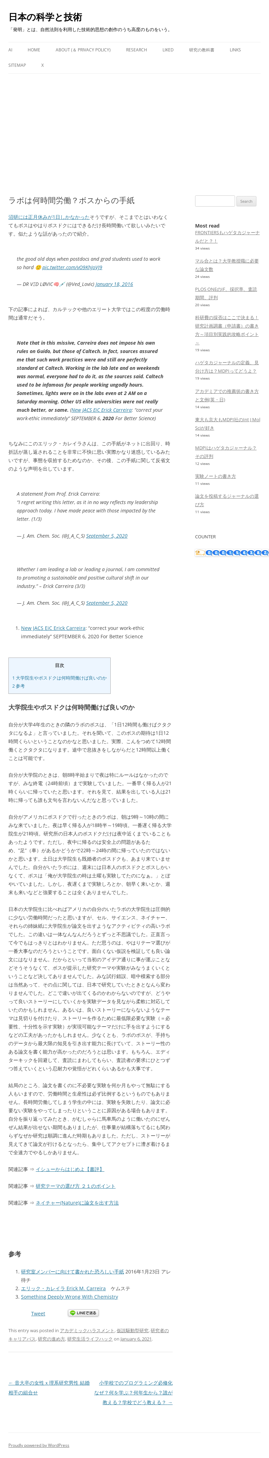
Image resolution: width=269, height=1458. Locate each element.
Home (34, 50)
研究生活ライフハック (90, 1339)
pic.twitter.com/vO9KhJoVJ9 (72, 267)
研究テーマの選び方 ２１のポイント (76, 1186)
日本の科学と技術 (45, 16)
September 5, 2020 (106, 535)
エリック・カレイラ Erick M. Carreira (63, 1288)
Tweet (38, 1313)
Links (235, 50)
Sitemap (17, 65)
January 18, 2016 (114, 284)
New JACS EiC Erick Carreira (101, 410)
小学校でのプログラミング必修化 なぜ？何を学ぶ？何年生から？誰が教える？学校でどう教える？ (136, 1392)
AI (10, 50)
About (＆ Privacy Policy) (83, 50)
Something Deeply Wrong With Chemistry (69, 1296)
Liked (168, 50)
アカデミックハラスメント (87, 1330)
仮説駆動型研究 (133, 1330)
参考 (18, 686)
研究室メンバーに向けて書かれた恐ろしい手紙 (72, 1271)
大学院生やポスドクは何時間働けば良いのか (59, 678)
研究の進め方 (51, 1339)
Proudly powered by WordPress (38, 1445)
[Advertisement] (134, 126)
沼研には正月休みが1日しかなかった (49, 217)
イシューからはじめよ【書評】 (70, 1169)
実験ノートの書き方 (215, 476)
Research (136, 50)
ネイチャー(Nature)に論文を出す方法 (77, 1202)
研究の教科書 (201, 50)
